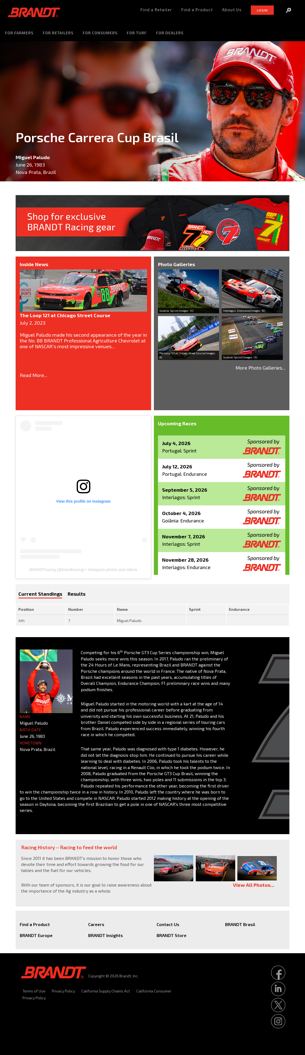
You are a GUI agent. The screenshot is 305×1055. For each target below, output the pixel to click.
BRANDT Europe (36, 935)
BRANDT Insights (105, 935)
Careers (96, 924)
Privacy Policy (63, 991)
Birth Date (30, 730)
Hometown (31, 743)
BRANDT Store (171, 935)
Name (25, 716)
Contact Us (168, 924)
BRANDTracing (43, 569)
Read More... (33, 375)
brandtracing (72, 569)
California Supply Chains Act (105, 991)
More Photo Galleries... (260, 368)
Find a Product (35, 924)
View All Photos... (253, 885)
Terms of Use (33, 991)
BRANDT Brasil (240, 924)
